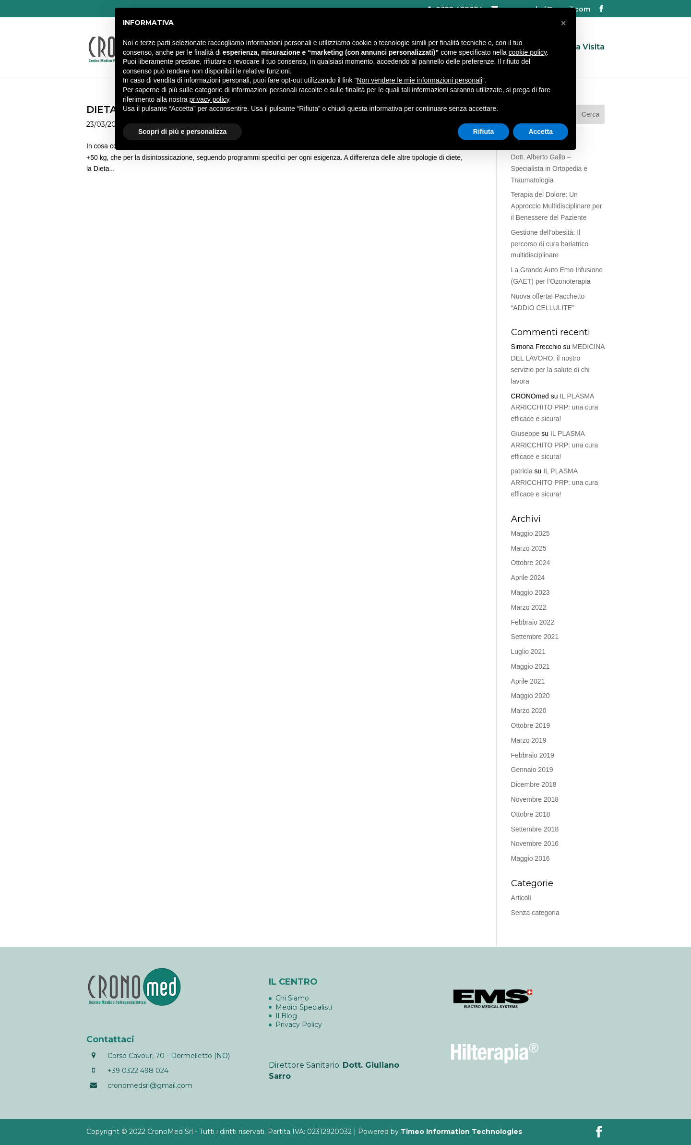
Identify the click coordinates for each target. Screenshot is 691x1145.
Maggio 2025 (530, 533)
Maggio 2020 (530, 695)
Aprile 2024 (528, 577)
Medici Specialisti (303, 1007)
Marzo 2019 (529, 740)
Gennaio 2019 (532, 769)
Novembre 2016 (535, 843)
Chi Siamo (292, 998)
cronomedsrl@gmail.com (149, 1085)
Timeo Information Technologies (461, 1131)
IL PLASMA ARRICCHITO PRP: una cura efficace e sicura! (554, 407)
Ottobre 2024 (530, 562)
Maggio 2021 (530, 666)
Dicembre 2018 (534, 784)
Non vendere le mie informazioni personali (419, 80)
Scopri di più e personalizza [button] (182, 131)
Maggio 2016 (530, 858)
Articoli (521, 898)
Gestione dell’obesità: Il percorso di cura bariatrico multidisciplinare (550, 244)
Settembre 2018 (535, 829)
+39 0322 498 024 (137, 1070)
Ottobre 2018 (530, 814)
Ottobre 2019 (530, 725)
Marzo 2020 (529, 710)
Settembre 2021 (535, 636)
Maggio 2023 (530, 592)
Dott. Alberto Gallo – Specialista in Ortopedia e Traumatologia (549, 168)
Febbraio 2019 (532, 755)
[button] (563, 23)
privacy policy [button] (209, 99)
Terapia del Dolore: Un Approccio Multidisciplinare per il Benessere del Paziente (556, 206)
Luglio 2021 (528, 651)
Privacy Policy (298, 1024)
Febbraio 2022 (532, 622)
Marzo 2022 (529, 607)
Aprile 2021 (528, 681)
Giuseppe (525, 433)
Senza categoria (535, 912)
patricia (522, 471)
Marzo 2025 (529, 548)
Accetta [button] (540, 131)
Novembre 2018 (535, 799)
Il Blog (286, 1016)
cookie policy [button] (528, 52)
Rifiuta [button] (483, 131)
